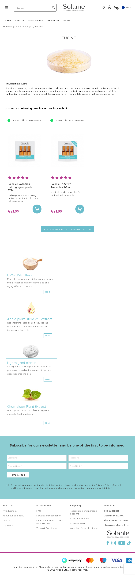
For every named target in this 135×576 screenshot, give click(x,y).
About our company (13, 515)
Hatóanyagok (25, 26)
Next (47, 291)
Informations (43, 505)
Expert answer (77, 523)
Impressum (8, 525)
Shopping (75, 505)
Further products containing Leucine (67, 229)
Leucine (39, 26)
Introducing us (10, 510)
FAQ (38, 510)
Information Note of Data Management (49, 522)
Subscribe (18, 474)
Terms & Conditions (46, 528)
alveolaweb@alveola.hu (116, 525)
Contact (7, 520)
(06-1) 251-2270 (120, 520)
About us (7, 505)
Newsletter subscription (48, 515)
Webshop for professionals (84, 528)
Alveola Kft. (110, 505)
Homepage (9, 26)
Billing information (79, 518)
